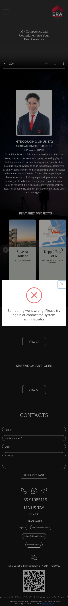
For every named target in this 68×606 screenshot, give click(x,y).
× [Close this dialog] (62, 284)
